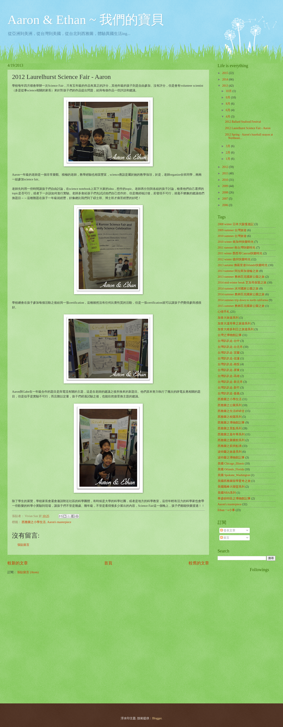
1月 (228, 158)
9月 (228, 97)
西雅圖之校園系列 (230, 416)
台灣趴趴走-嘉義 (229, 393)
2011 (225, 173)
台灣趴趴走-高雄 (229, 376)
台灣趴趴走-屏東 (229, 370)
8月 (228, 103)
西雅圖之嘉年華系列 (231, 434)
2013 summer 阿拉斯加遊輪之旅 (238, 271)
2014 (225, 79)
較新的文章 (18, 563)
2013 (225, 85)
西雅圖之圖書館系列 (231, 440)
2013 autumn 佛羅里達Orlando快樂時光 (243, 265)
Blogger (157, 718)
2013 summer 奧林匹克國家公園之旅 (241, 276)
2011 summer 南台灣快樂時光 (236, 247)
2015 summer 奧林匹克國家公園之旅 (241, 306)
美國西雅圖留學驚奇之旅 (234, 481)
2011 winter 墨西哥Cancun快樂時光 (240, 253)
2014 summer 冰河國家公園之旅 (238, 288)
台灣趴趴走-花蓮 (229, 358)
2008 (225, 192)
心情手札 (224, 311)
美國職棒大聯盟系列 (231, 486)
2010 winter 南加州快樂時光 (236, 241)
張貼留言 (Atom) (28, 572)
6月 (228, 110)
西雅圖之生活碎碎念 (231, 411)
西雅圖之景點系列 (230, 428)
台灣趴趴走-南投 (229, 364)
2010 (225, 179)
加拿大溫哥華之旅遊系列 (234, 323)
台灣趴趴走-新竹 (229, 387)
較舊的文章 (199, 563)
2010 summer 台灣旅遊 (232, 236)
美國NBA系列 (227, 492)
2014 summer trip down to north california (243, 300)
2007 (225, 198)
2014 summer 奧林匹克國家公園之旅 (241, 294)
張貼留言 (23, 544)
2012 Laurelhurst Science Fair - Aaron (247, 128)
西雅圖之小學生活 (34, 522)
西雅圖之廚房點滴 (230, 446)
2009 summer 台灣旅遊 (232, 230)
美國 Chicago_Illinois (231, 463)
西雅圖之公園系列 (230, 405)
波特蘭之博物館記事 (231, 457)
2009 (225, 186)
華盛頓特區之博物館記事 (234, 498)
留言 (224, 537)
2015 (225, 73)
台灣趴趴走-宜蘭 (229, 352)
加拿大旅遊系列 (228, 317)
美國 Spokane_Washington (234, 475)
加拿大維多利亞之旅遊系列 (236, 329)
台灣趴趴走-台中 (229, 340)
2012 (225, 167)
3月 (228, 146)
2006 (225, 205)
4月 (228, 116)
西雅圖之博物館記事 (231, 422)
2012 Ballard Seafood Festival (243, 121)
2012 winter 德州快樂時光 (234, 259)
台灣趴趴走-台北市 (230, 346)
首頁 (108, 563)
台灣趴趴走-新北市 (230, 381)
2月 (228, 152)
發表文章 (227, 530)
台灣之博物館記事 (230, 335)
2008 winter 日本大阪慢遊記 (236, 224)
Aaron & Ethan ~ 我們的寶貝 (86, 20)
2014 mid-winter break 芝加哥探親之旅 (242, 282)
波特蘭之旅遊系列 (230, 451)
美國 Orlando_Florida (231, 469)
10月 (229, 91)
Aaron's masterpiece (59, 522)
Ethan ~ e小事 (226, 510)
